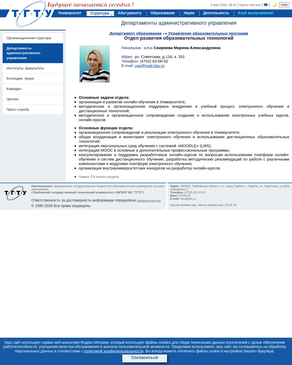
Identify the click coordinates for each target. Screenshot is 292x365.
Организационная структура (29, 38)
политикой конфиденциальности (113, 351)
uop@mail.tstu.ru (150, 65)
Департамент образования (135, 33)
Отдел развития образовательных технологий (178, 38)
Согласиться (144, 357)
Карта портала (250, 5)
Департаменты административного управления (178, 23)
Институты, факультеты (25, 68)
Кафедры (14, 89)
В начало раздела (106, 177)
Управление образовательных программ (208, 33)
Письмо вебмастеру (183, 205)
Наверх (84, 177)
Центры (13, 99)
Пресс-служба (18, 109)
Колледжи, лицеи (20, 78)
